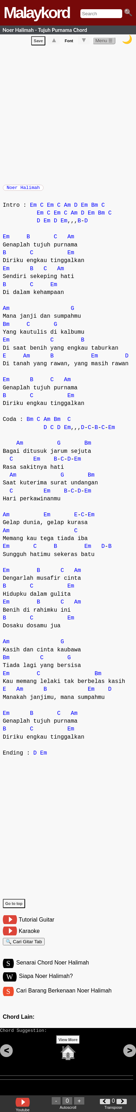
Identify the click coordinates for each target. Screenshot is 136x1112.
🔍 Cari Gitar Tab (24, 946)
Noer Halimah (23, 190)
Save (38, 42)
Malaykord (37, 13)
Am (67, 209)
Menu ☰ (104, 42)
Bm (94, 209)
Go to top (14, 907)
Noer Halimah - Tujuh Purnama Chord (44, 30)
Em (33, 209)
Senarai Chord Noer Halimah (52, 969)
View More (68, 1051)
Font (69, 42)
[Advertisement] (68, 115)
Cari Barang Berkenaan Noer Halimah (64, 998)
